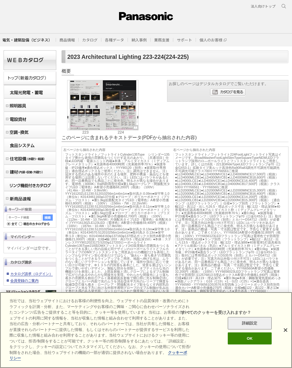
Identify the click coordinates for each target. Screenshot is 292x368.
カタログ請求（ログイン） (31, 274)
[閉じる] (285, 330)
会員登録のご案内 (24, 281)
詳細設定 (250, 323)
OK (250, 338)
